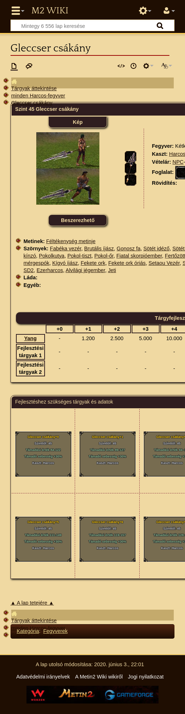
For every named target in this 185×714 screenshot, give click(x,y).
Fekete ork (93, 263)
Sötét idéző (156, 248)
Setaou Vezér (164, 263)
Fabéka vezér (65, 248)
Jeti (112, 270)
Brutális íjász (99, 248)
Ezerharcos (50, 270)
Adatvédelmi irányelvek (43, 677)
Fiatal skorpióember (139, 256)
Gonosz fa (129, 248)
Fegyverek (55, 631)
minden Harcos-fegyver (38, 96)
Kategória (28, 631)
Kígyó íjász (65, 263)
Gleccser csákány (32, 103)
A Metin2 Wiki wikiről (99, 677)
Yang (30, 338)
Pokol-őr (104, 256)
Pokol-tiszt (79, 256)
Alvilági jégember (85, 270)
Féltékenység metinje (70, 241)
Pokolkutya (51, 256)
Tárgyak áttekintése (34, 88)
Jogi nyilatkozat (146, 677)
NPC (178, 162)
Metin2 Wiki (49, 11)
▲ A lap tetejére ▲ (32, 603)
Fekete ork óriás (126, 263)
